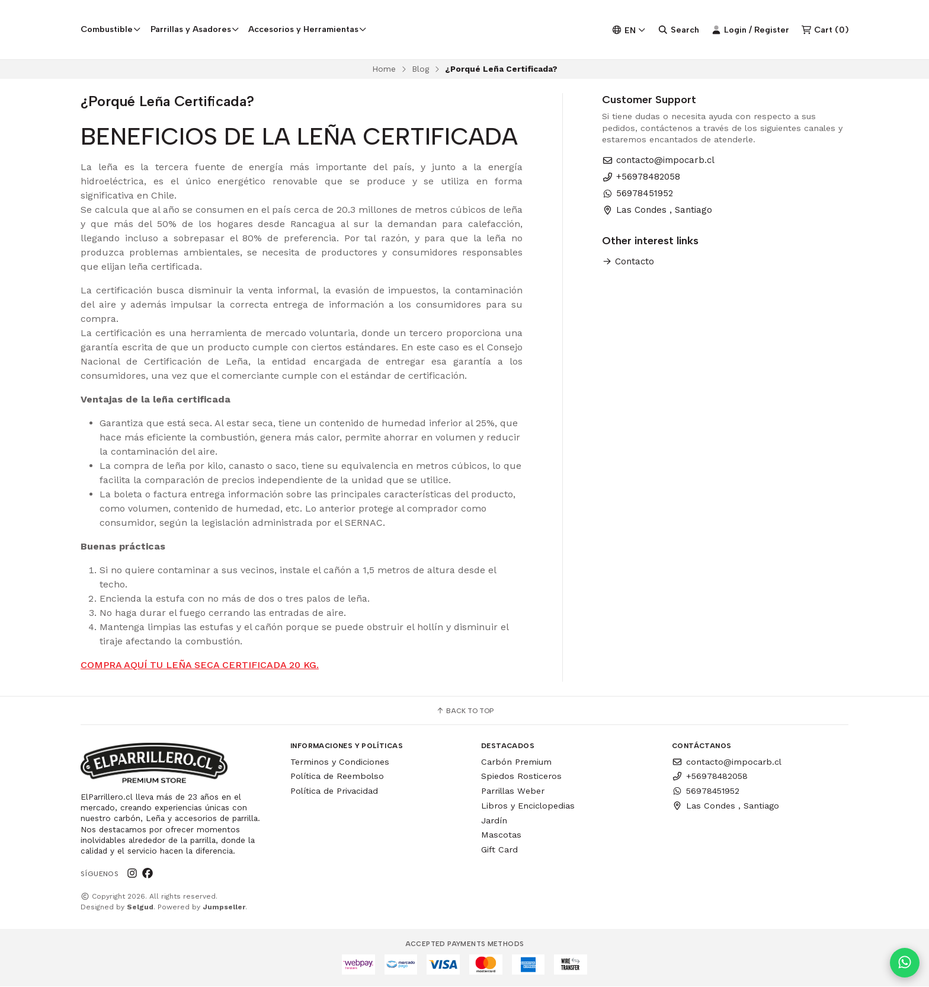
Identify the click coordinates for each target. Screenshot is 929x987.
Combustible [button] (111, 29)
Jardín (494, 820)
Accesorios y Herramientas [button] (307, 29)
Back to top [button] (465, 711)
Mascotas (501, 835)
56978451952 (637, 193)
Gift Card (499, 850)
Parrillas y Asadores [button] (194, 29)
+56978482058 (641, 177)
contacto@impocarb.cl (658, 160)
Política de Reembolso (337, 776)
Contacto (628, 261)
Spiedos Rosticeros (521, 776)
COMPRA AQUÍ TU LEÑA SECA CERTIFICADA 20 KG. (200, 664)
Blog (420, 69)
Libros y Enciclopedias (528, 805)
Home (384, 69)
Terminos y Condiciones (339, 761)
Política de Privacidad (334, 791)
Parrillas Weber (512, 791)
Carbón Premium (516, 761)
